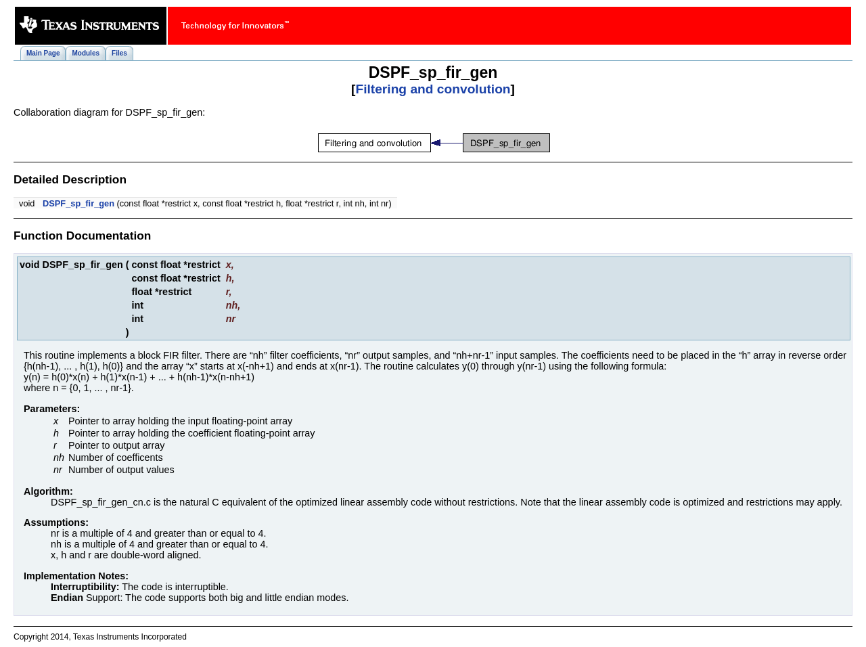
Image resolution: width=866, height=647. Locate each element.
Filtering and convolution (432, 89)
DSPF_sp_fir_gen (78, 203)
